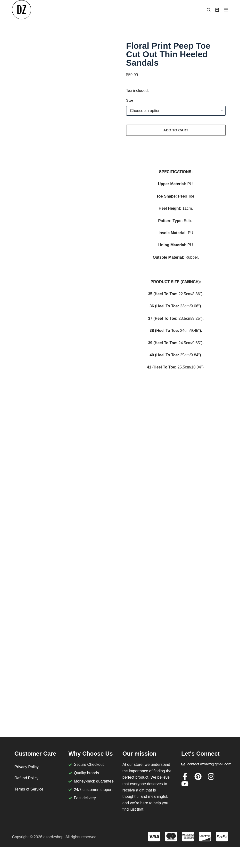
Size (129, 100)
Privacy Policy (26, 767)
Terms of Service (28, 789)
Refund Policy (26, 778)
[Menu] (226, 10)
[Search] (208, 10)
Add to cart (175, 130)
